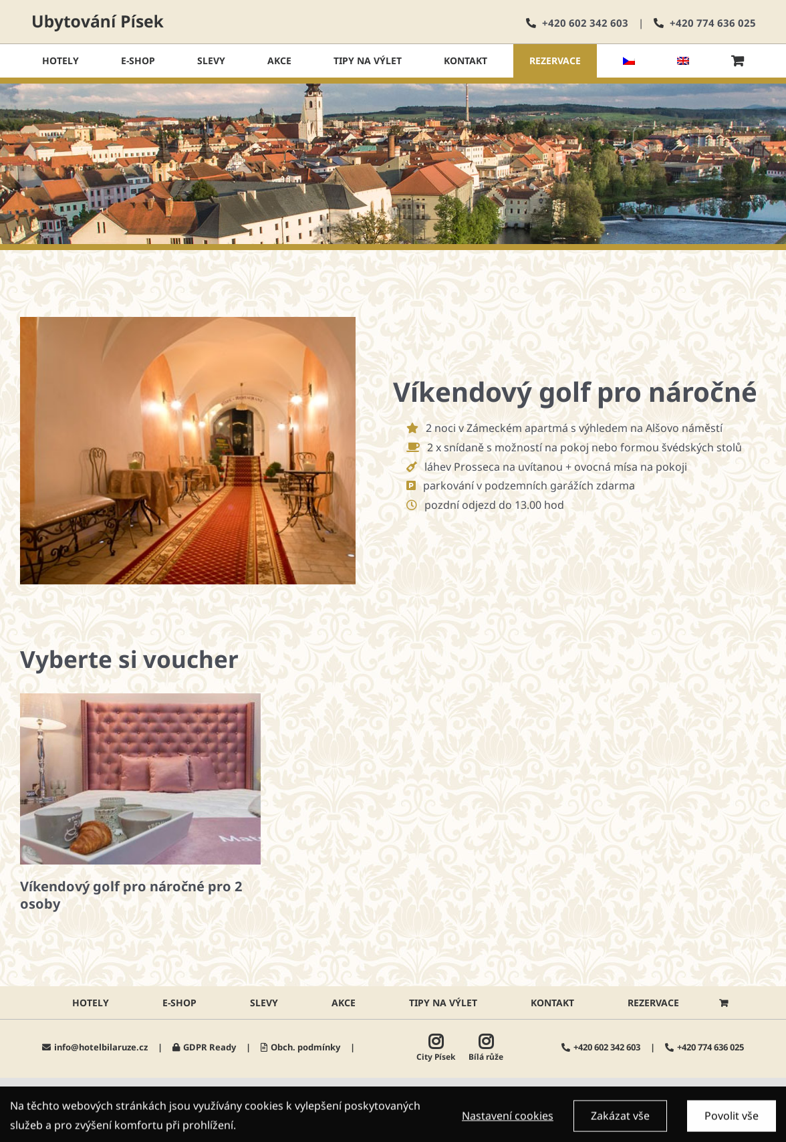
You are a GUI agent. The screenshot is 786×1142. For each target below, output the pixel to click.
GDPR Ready (209, 1047)
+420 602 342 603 (585, 22)
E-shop (179, 1002)
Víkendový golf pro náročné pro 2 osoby (131, 895)
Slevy (264, 1002)
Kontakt (552, 1002)
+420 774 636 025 (713, 22)
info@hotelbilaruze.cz (101, 1047)
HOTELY (90, 1002)
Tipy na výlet (443, 1002)
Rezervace (653, 1002)
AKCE (344, 1002)
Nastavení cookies (507, 1118)
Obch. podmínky (305, 1047)
